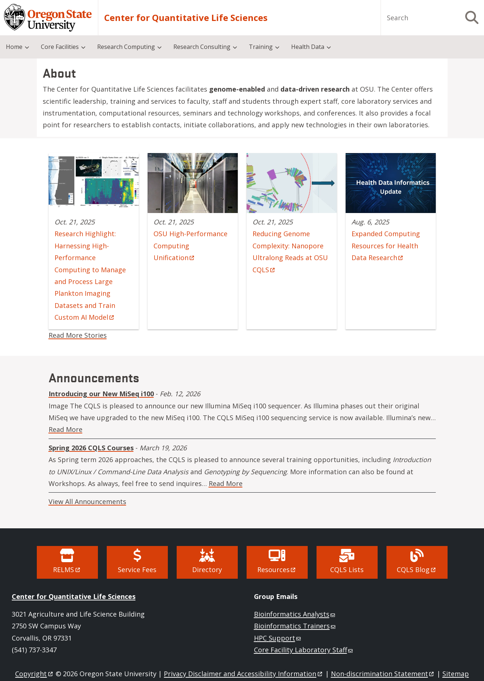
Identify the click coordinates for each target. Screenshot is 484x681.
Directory (207, 569)
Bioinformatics (295, 614)
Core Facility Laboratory (304, 649)
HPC (278, 638)
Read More (65, 429)
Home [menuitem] (14, 47)
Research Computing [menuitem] (126, 47)
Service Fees (137, 569)
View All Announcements (87, 501)
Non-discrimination (383, 673)
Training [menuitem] (261, 47)
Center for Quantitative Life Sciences (73, 596)
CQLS (417, 569)
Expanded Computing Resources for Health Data (385, 245)
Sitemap (455, 673)
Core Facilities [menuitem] (60, 47)
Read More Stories (78, 335)
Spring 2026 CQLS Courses (91, 447)
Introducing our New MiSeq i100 (101, 393)
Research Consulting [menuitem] (201, 47)
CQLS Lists (347, 569)
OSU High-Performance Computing (190, 245)
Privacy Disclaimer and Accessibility (243, 673)
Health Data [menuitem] (307, 47)
